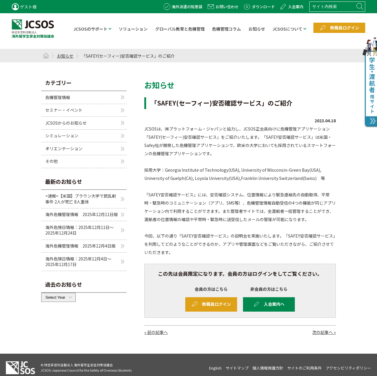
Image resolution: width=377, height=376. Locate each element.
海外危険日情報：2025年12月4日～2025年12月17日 (78, 262)
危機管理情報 (57, 97)
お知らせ (65, 56)
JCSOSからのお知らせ (66, 123)
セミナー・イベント (63, 110)
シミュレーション (61, 135)
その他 (51, 161)
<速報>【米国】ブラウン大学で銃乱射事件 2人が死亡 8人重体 (80, 199)
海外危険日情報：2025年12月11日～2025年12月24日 (79, 230)
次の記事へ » (324, 332)
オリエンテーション (63, 148)
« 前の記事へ (156, 332)
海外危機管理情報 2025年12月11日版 (81, 214)
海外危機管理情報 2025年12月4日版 (80, 246)
